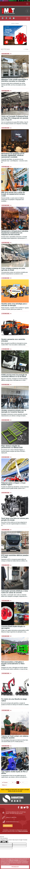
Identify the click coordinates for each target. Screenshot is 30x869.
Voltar (26, 49)
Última (4, 785)
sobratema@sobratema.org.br (12, 821)
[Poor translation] (5, 842)
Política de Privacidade (13, 860)
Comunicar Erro (8, 825)
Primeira (4, 782)
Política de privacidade (23, 831)
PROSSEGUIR (15, 866)
